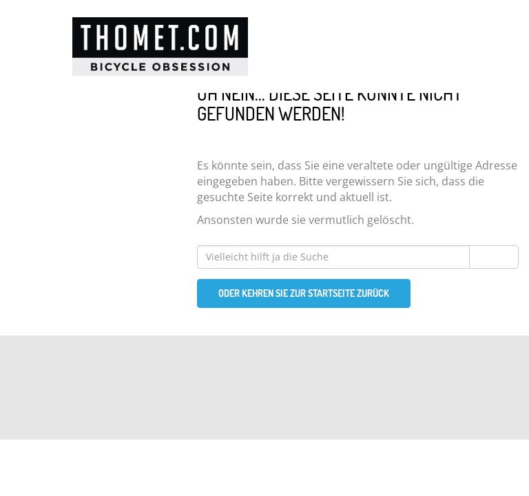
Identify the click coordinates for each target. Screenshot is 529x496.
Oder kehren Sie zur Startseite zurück (303, 293)
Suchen (494, 256)
